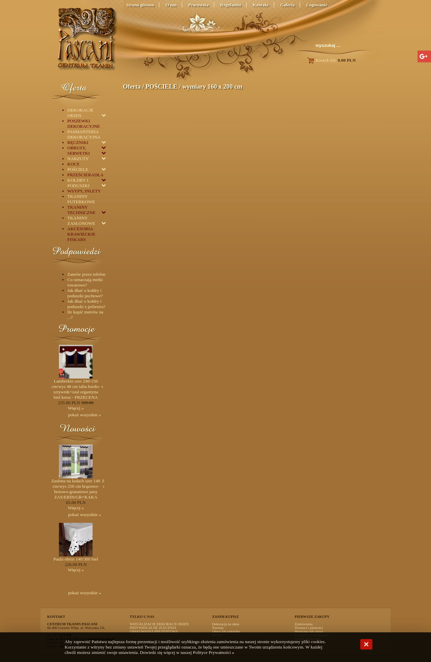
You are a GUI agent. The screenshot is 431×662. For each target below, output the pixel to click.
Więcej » (76, 408)
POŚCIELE (161, 86)
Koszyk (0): (331, 60)
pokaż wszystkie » (84, 414)
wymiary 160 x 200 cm (212, 86)
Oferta (132, 86)
